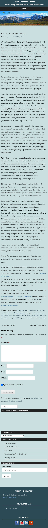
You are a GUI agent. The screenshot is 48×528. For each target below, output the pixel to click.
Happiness (41, 310)
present (43, 315)
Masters (18, 315)
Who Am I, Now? (8, 325)
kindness (9, 315)
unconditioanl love (6, 318)
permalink (42, 318)
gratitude (35, 313)
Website (4, 378)
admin (22, 37)
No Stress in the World (11, 447)
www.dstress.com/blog (9, 305)
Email (3, 372)
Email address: (6, 467)
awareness (24, 310)
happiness (41, 313)
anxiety (18, 310)
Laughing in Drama (10, 458)
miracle (38, 315)
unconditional (17, 318)
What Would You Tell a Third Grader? (16, 454)
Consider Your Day (38, 325)
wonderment (26, 318)
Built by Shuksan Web (9, 497)
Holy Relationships (10, 443)
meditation (4, 313)
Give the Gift (8, 450)
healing (3, 315)
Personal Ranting (14, 313)
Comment (5, 342)
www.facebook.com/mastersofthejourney (16, 296)
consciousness (33, 310)
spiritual (22, 313)
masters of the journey (28, 315)
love (13, 315)
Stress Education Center (24, 1)
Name (3, 366)
